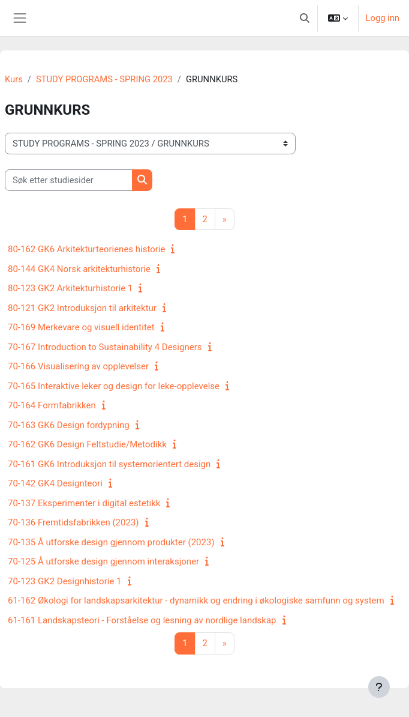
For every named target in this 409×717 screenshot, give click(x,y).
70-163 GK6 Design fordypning (69, 425)
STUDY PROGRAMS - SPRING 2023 (104, 79)
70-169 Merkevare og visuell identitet (81, 327)
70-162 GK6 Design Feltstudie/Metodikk (87, 444)
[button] (304, 18)
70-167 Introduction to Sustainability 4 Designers (105, 347)
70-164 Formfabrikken (52, 405)
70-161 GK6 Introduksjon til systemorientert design (109, 464)
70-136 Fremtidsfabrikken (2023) (73, 522)
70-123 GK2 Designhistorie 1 (65, 581)
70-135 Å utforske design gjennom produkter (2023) (111, 542)
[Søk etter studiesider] (69, 180)
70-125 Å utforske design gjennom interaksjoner (103, 561)
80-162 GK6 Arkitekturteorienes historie (86, 249)
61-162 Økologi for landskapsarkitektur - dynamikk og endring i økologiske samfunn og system (196, 600)
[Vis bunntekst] (379, 687)
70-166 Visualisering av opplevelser (78, 366)
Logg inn (382, 18)
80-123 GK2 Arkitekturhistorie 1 (70, 288)
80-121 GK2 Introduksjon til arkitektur (82, 308)
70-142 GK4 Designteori (55, 483)
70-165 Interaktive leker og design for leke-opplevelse (113, 386)
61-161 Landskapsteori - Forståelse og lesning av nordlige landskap (142, 620)
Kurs (14, 79)
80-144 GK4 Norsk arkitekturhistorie (79, 269)
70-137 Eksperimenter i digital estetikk (84, 503)
